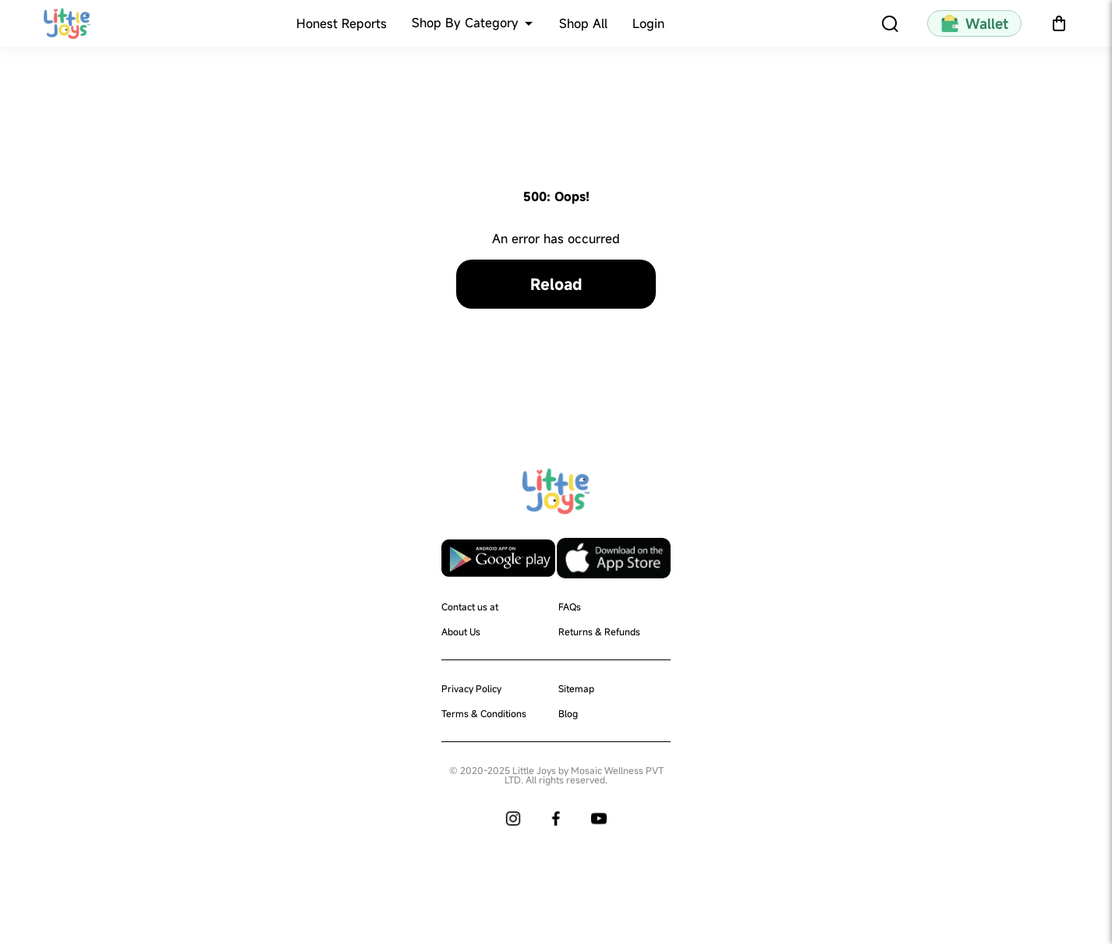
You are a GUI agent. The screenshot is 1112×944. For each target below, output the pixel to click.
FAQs (569, 606)
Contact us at (469, 606)
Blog (568, 713)
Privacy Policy (471, 688)
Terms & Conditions (483, 713)
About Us (460, 631)
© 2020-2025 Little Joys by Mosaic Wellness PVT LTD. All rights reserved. (556, 774)
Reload (556, 284)
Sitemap (576, 688)
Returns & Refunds (599, 631)
